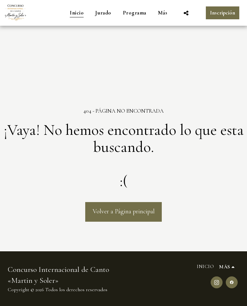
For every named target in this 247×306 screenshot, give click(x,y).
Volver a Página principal (124, 211)
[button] (186, 13)
